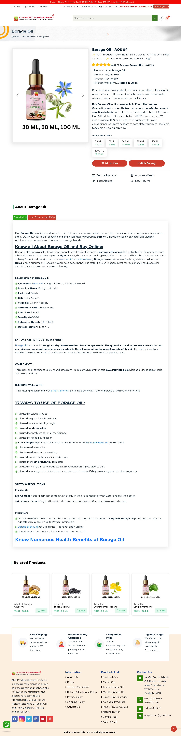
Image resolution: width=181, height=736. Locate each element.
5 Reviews (146, 65)
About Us (16, 6)
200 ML (141, 143)
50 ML (112, 143)
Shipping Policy (76, 702)
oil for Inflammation (97, 442)
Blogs (70, 682)
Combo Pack (110, 716)
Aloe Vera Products (114, 702)
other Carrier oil (60, 390)
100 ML (126, 143)
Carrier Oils (109, 682)
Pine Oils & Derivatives (115, 707)
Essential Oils (29, 36)
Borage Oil (44, 36)
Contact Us (42, 6)
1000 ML (99, 152)
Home (16, 36)
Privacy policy (75, 697)
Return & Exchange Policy (82, 692)
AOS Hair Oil (110, 721)
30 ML (98, 143)
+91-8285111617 (152, 708)
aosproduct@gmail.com (158, 715)
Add (41, 610)
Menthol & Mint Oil (113, 692)
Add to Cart (109, 163)
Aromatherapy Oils (113, 687)
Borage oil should (28, 526)
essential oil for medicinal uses (75, 259)
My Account (29, 6)
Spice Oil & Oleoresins (115, 697)
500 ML (155, 143)
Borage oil (37, 283)
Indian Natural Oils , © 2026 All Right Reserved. (90, 732)
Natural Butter (111, 712)
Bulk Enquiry (147, 163)
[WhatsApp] (7, 725)
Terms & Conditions (78, 687)
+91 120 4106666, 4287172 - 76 (136, 6)
